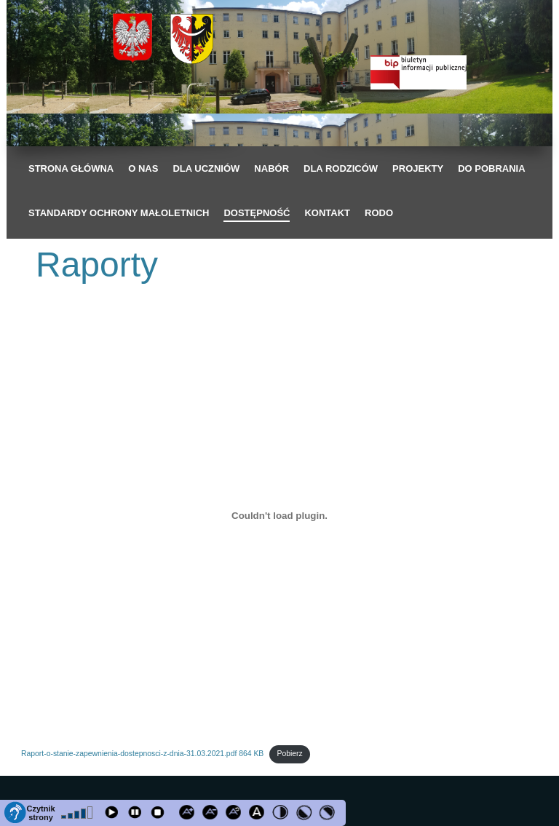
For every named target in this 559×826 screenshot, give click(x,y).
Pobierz (289, 754)
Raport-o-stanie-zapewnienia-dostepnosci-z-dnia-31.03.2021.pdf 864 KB (142, 754)
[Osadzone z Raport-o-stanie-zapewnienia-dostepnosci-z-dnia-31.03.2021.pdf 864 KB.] (279, 515)
